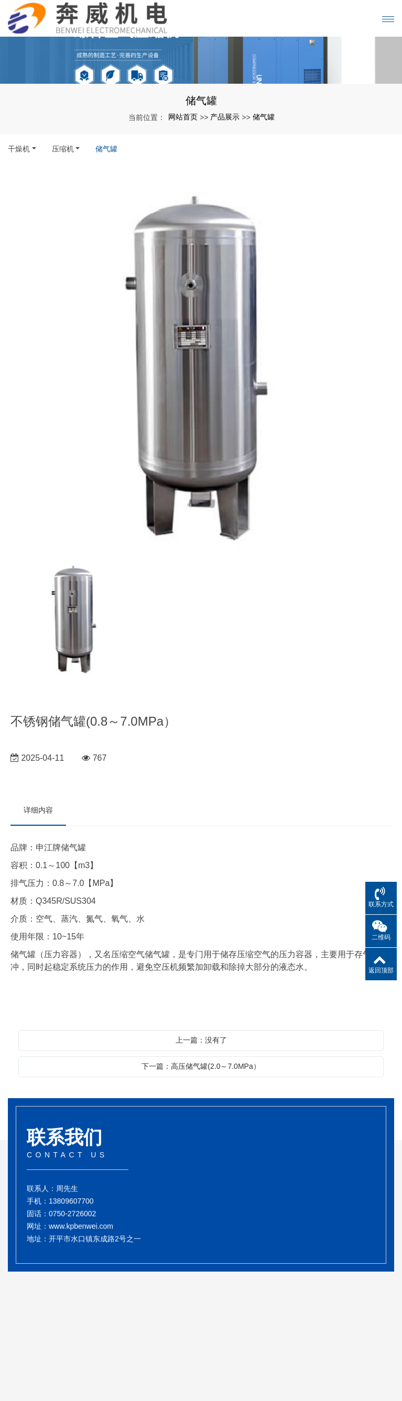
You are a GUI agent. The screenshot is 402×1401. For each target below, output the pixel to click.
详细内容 (38, 810)
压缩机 (63, 149)
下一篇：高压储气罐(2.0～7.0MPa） (201, 1066)
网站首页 (183, 117)
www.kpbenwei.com (81, 1233)
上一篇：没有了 (201, 1040)
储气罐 (264, 117)
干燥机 (19, 149)
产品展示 (225, 117)
